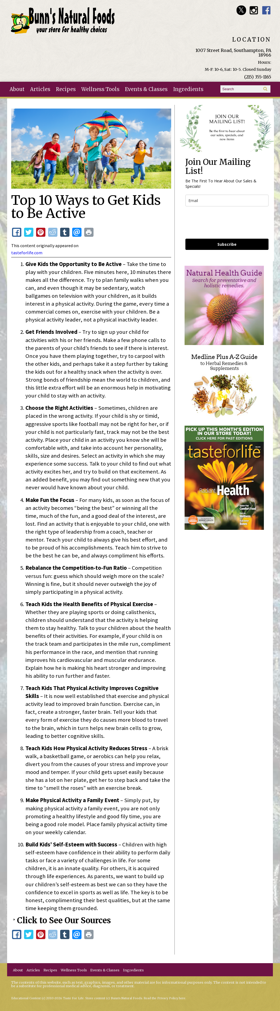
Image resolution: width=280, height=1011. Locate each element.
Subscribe (227, 244)
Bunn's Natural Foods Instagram (254, 10)
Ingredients (188, 89)
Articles (40, 89)
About (17, 89)
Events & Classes (146, 89)
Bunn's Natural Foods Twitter (241, 10)
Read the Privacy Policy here (164, 998)
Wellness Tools (100, 89)
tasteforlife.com (26, 252)
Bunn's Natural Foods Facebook (266, 10)
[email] (227, 200)
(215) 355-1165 (257, 77)
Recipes (66, 89)
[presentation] (227, 222)
